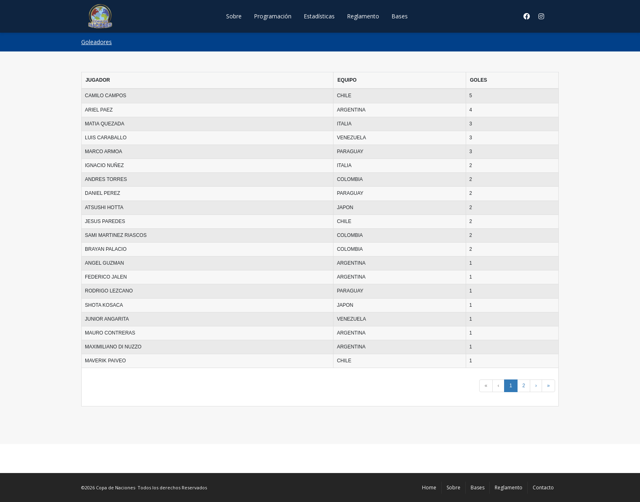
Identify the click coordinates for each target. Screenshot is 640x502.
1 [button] (510, 385)
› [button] (536, 385)
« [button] (485, 385)
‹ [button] (498, 385)
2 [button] (523, 385)
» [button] (548, 385)
